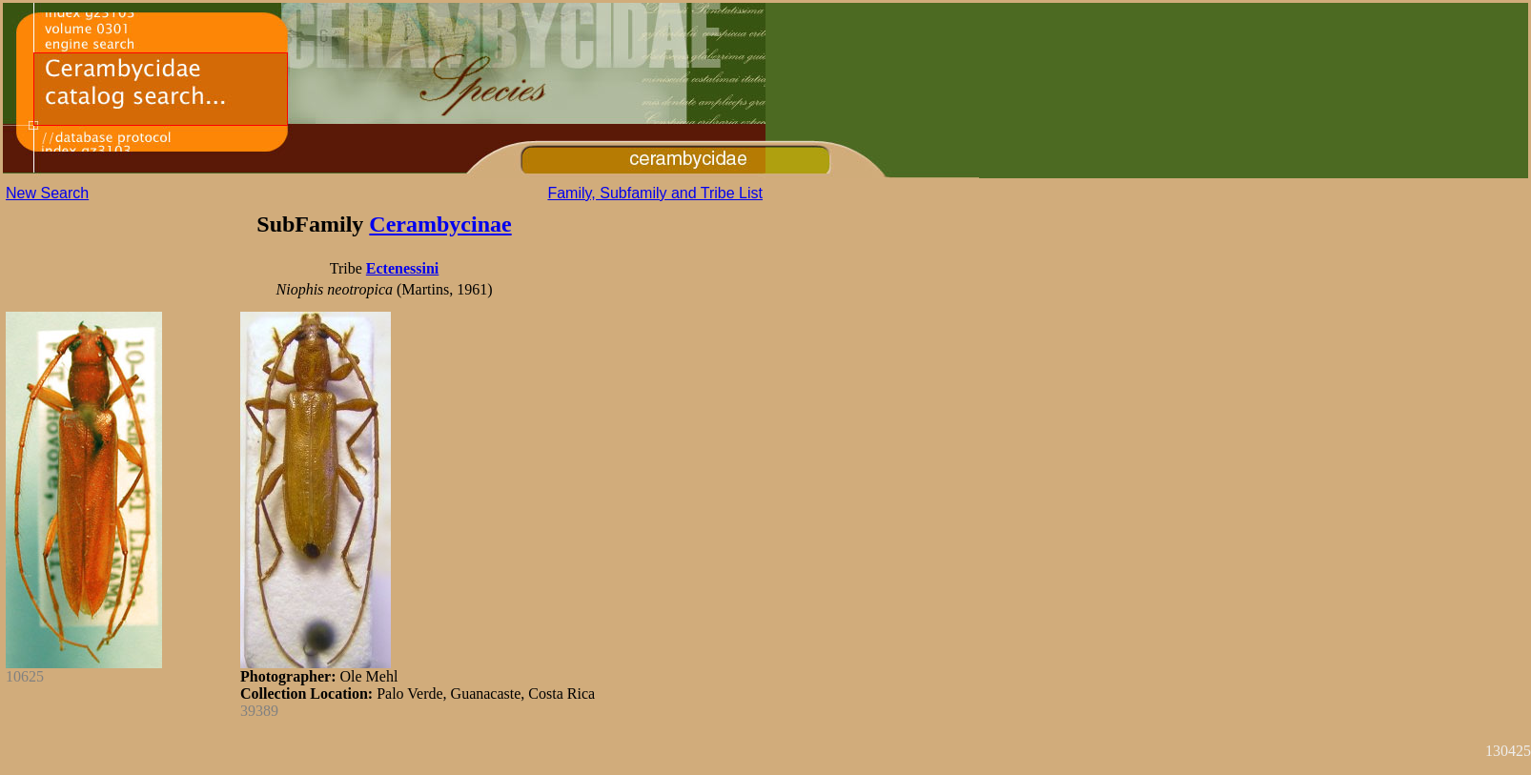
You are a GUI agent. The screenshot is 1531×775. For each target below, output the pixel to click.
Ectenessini (402, 268)
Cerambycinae (440, 224)
